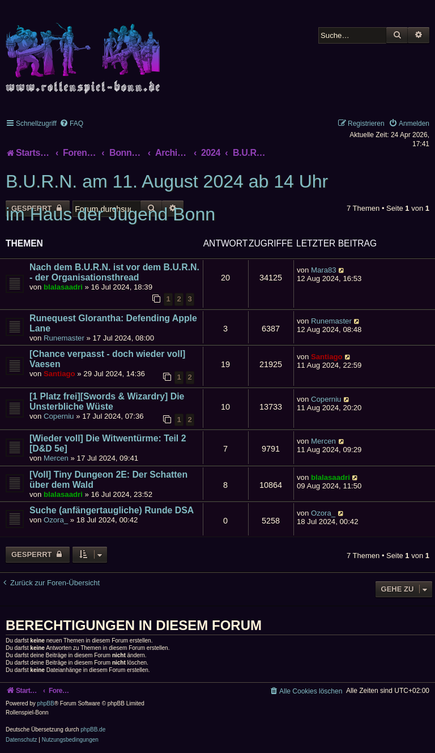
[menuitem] (71, 123)
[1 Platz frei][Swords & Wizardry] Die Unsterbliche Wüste (106, 401)
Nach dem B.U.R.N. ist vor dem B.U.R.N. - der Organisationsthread (114, 272)
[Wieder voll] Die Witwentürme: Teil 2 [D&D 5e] (107, 443)
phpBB (45, 703)
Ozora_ (56, 520)
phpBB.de (92, 729)
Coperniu (59, 416)
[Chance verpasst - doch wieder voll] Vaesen (107, 359)
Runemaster (64, 338)
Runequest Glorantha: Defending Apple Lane (113, 323)
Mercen (56, 458)
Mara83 (323, 270)
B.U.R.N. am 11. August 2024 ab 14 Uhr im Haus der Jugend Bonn (167, 197)
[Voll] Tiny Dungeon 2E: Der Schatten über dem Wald (108, 480)
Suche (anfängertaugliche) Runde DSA (111, 510)
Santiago (59, 373)
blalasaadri (63, 287)
